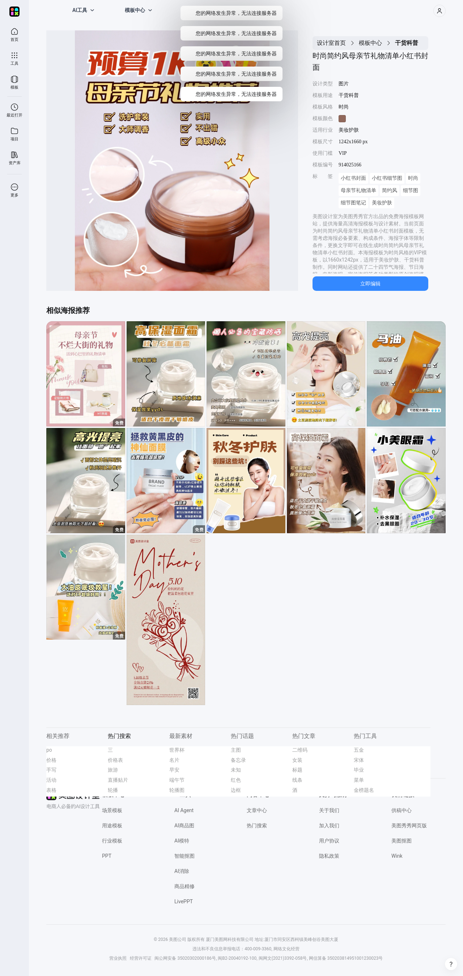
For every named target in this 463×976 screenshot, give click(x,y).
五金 (359, 750)
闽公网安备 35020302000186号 (185, 958)
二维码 (299, 750)
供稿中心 (401, 810)
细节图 (410, 190)
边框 (236, 790)
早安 (174, 770)
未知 (236, 770)
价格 (51, 760)
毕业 (359, 770)
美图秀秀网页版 (409, 825)
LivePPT (183, 901)
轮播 (113, 790)
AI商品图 (184, 825)
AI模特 (181, 841)
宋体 (359, 760)
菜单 (359, 780)
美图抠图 (401, 841)
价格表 (115, 760)
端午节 (176, 780)
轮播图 (176, 790)
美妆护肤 (382, 202)
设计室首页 (331, 42)
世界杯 (176, 750)
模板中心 (370, 42)
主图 (236, 750)
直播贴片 (118, 780)
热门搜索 (257, 825)
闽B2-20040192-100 (237, 958)
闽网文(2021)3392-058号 (283, 958)
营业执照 (118, 958)
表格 (51, 790)
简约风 (389, 190)
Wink (397, 856)
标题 (297, 770)
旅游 (113, 770)
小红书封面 (353, 178)
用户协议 (329, 841)
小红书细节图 (387, 178)
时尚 (413, 178)
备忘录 (238, 760)
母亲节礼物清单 (358, 190)
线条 (297, 780)
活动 (51, 780)
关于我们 (329, 810)
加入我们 (329, 825)
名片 (174, 760)
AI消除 (181, 871)
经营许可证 (141, 958)
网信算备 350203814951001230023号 (346, 958)
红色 (236, 780)
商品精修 (184, 886)
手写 (51, 770)
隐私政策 (329, 856)
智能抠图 (184, 856)
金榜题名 (364, 790)
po (49, 750)
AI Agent (184, 810)
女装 (297, 760)
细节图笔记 (353, 202)
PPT (106, 856)
